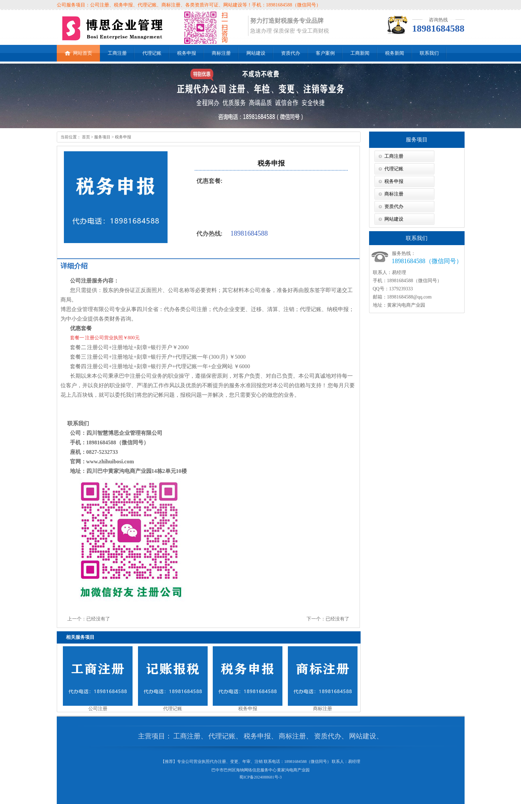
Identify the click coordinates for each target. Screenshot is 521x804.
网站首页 (78, 50)
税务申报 (186, 53)
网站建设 (255, 53)
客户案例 (325, 53)
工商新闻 (359, 53)
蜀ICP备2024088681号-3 (260, 777)
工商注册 (117, 53)
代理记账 (151, 53)
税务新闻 (394, 53)
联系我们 (429, 53)
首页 (85, 137)
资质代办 (290, 53)
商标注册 (221, 53)
